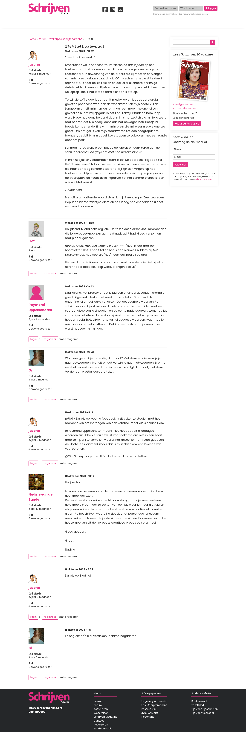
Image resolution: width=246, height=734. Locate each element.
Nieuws (98, 701)
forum (42, 39)
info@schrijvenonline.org (46, 708)
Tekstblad (197, 705)
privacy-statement (204, 179)
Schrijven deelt (103, 728)
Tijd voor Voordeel (202, 713)
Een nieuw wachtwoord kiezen (193, 14)
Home (32, 23)
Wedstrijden (112, 23)
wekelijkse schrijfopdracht (65, 39)
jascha (34, 64)
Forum (98, 705)
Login (33, 273)
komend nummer (185, 108)
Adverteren (101, 724)
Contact (212, 23)
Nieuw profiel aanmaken (165, 14)
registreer (50, 273)
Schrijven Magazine (105, 717)
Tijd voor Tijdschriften (204, 709)
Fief (32, 241)
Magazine (168, 23)
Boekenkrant (199, 701)
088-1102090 (37, 712)
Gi (30, 370)
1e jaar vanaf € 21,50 (186, 123)
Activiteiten (141, 23)
